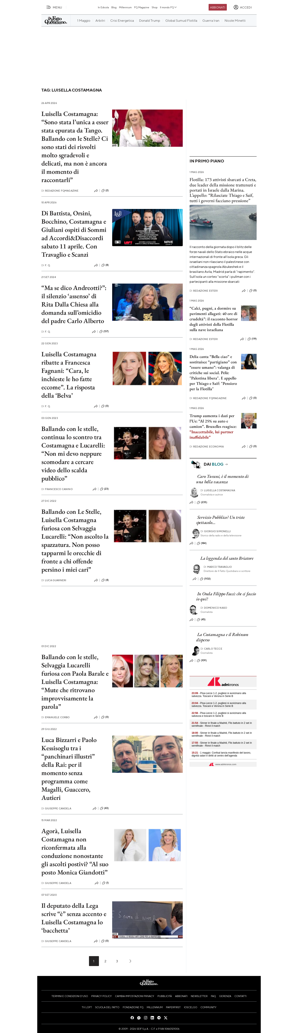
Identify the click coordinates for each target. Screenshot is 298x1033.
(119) (252, 339)
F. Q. (45, 265)
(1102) (205, 579)
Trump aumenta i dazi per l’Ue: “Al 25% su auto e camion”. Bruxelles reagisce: (213, 426)
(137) (104, 331)
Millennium (125, 7)
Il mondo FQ (168, 7)
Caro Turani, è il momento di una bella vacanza (222, 478)
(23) (104, 489)
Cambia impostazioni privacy (134, 996)
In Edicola (103, 7)
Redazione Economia (207, 446)
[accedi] (242, 7)
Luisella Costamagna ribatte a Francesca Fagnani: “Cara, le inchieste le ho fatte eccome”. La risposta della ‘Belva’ (68, 375)
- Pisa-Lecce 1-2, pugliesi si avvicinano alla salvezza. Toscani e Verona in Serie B (219, 695)
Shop (154, 7)
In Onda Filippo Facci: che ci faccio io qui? (226, 596)
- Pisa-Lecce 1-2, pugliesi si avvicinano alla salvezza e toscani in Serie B (219, 714)
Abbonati (217, 7)
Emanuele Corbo (55, 717)
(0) (105, 406)
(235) (202, 502)
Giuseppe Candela (56, 808)
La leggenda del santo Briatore (227, 558)
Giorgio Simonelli (216, 531)
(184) (202, 543)
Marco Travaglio (218, 566)
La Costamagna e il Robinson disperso (222, 637)
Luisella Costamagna (218, 490)
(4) (105, 580)
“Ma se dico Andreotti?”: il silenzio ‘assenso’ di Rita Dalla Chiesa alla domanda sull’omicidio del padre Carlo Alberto (74, 304)
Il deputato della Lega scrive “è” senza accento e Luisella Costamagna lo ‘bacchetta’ (73, 918)
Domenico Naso (214, 607)
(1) (105, 883)
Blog (114, 7)
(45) (201, 619)
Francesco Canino (57, 489)
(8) (105, 265)
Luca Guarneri (53, 580)
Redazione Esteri (204, 290)
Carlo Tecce (211, 648)
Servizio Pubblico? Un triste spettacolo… (220, 519)
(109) (202, 660)
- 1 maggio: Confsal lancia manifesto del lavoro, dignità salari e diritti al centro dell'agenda (221, 754)
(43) (104, 808)
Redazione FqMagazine (59, 190)
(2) (105, 190)
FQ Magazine (141, 7)
